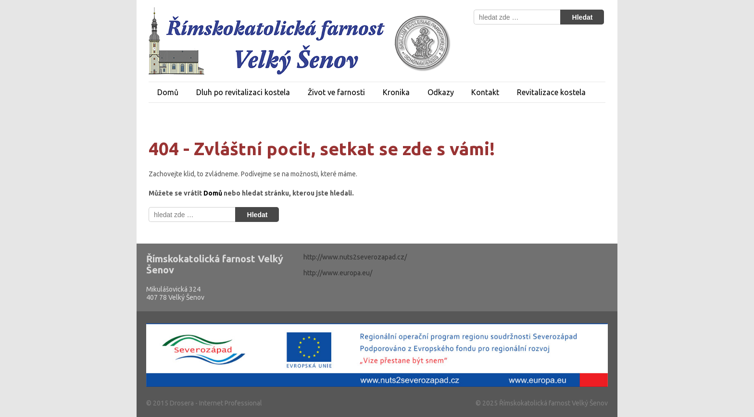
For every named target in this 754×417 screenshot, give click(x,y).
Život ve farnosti (336, 92)
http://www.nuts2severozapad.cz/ (355, 257)
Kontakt (485, 92)
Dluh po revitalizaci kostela (243, 92)
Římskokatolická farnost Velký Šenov (553, 403)
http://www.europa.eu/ (337, 273)
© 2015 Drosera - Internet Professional (204, 403)
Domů (167, 92)
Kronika (396, 92)
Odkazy (440, 92)
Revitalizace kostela (551, 92)
